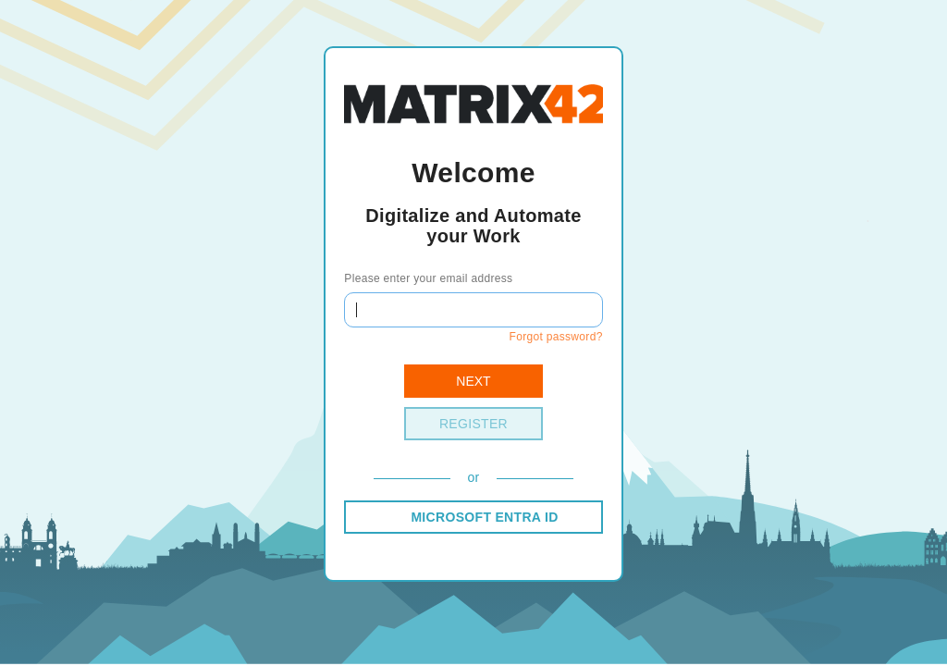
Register (473, 423)
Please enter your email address (428, 278)
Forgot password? (555, 336)
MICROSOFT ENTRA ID (484, 517)
